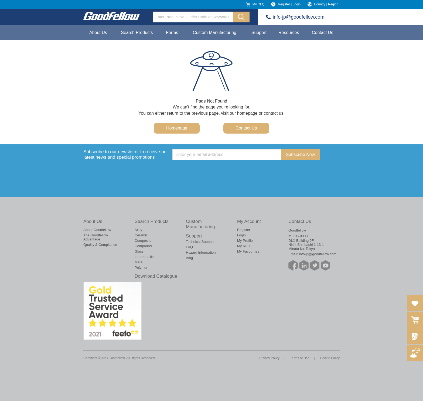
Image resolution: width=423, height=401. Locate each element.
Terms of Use (299, 358)
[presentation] (213, 170)
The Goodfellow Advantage (95, 237)
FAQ (189, 247)
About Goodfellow (97, 230)
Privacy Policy (269, 358)
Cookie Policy (330, 358)
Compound (143, 246)
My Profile (245, 241)
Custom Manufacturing (214, 32)
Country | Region (326, 4)
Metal (139, 262)
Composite (143, 241)
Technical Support (200, 242)
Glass (139, 251)
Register (243, 230)
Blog (189, 258)
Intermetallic (144, 257)
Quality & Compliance (100, 245)
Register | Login (289, 4)
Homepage (176, 128)
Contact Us (322, 32)
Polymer (141, 268)
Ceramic (141, 235)
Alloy (138, 230)
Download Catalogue (156, 276)
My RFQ (259, 4)
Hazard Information (201, 252)
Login (241, 235)
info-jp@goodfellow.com (298, 17)
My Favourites (248, 251)
